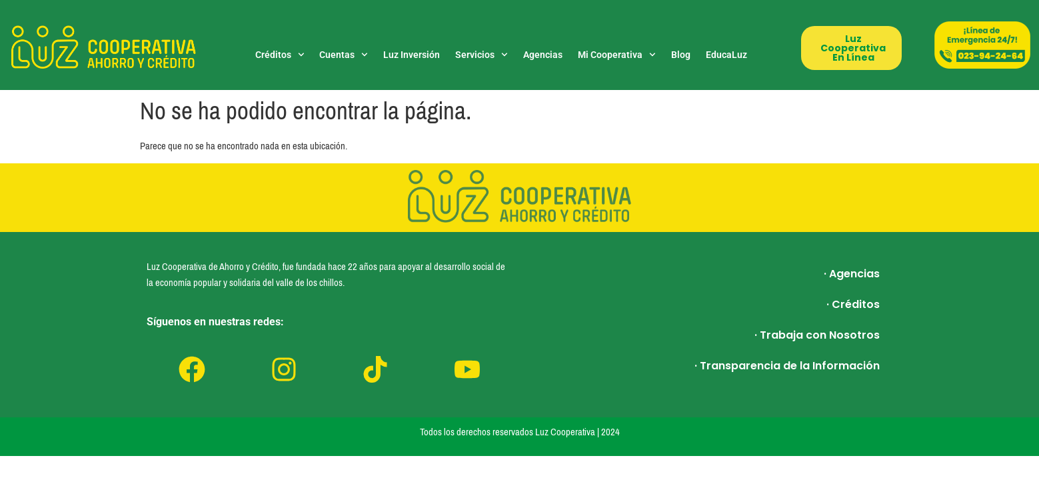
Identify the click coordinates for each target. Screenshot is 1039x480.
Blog (680, 54)
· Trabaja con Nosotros (817, 335)
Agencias (542, 54)
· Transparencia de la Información (787, 365)
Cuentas (343, 55)
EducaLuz (726, 54)
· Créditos (853, 304)
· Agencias (852, 273)
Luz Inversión (411, 54)
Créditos (280, 55)
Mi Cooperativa (617, 55)
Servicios (481, 55)
